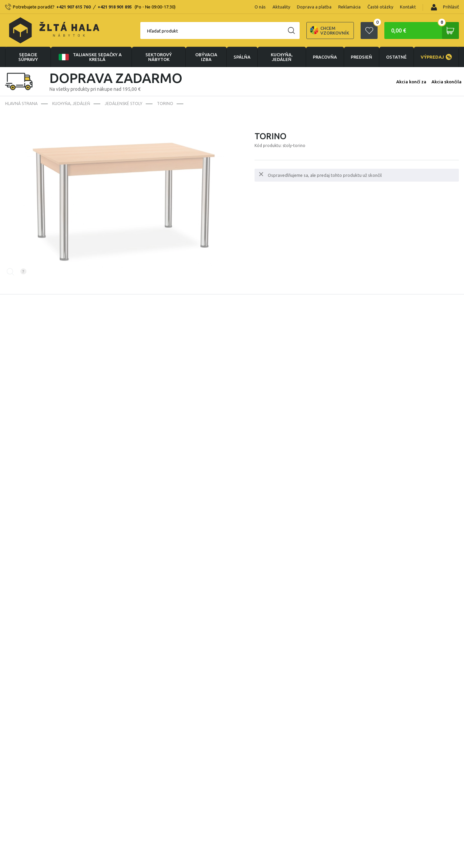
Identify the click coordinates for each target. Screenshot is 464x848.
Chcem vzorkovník (329, 30)
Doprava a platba (314, 6)
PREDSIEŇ (361, 57)
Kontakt (408, 6)
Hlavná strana (21, 103)
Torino (165, 103)
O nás (260, 6)
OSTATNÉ (396, 57)
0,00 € (425, 30)
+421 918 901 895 (115, 6)
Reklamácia (349, 6)
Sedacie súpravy (28, 57)
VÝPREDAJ (436, 57)
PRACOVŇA (325, 57)
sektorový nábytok (158, 57)
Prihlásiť (445, 7)
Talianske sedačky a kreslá (89, 57)
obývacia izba (206, 57)
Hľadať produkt (162, 30)
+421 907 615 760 (73, 6)
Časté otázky (380, 6)
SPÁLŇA (242, 57)
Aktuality (281, 6)
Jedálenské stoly (123, 103)
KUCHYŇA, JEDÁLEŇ (281, 57)
